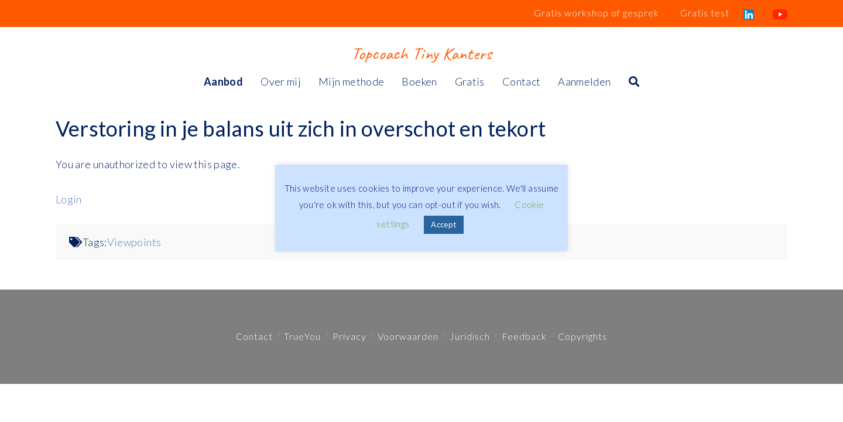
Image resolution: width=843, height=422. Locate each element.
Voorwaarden (408, 336)
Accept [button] (443, 224)
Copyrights (582, 336)
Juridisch (470, 336)
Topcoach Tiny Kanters (421, 53)
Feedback (524, 336)
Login (69, 199)
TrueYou (302, 336)
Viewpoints (134, 242)
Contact (254, 336)
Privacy (349, 336)
